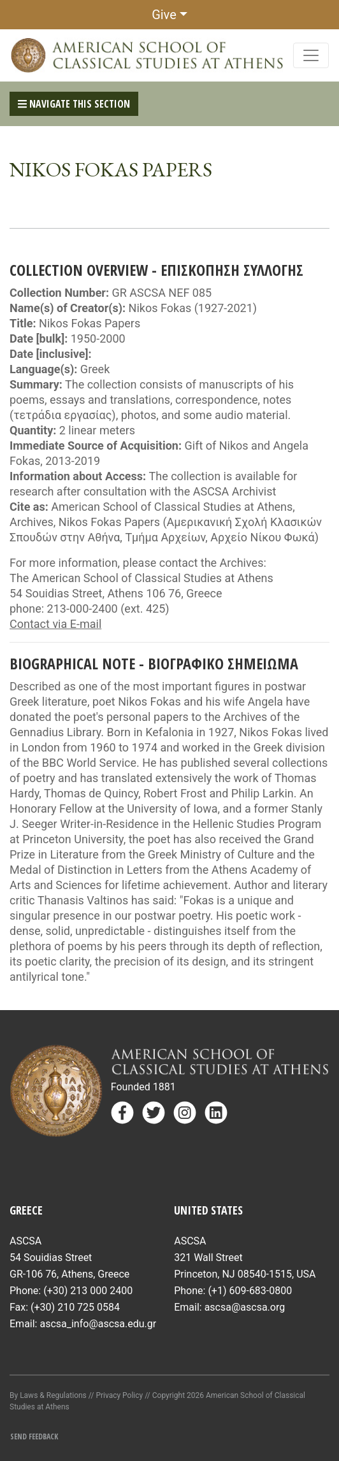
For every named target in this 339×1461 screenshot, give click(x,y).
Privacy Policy (119, 1395)
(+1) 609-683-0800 (250, 1291)
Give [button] (164, 14)
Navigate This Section (74, 104)
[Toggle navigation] (311, 55)
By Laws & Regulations (48, 1395)
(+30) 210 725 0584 (75, 1307)
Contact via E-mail (55, 624)
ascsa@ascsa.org (245, 1307)
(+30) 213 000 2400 (88, 1291)
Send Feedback (34, 1436)
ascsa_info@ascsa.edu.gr (98, 1324)
